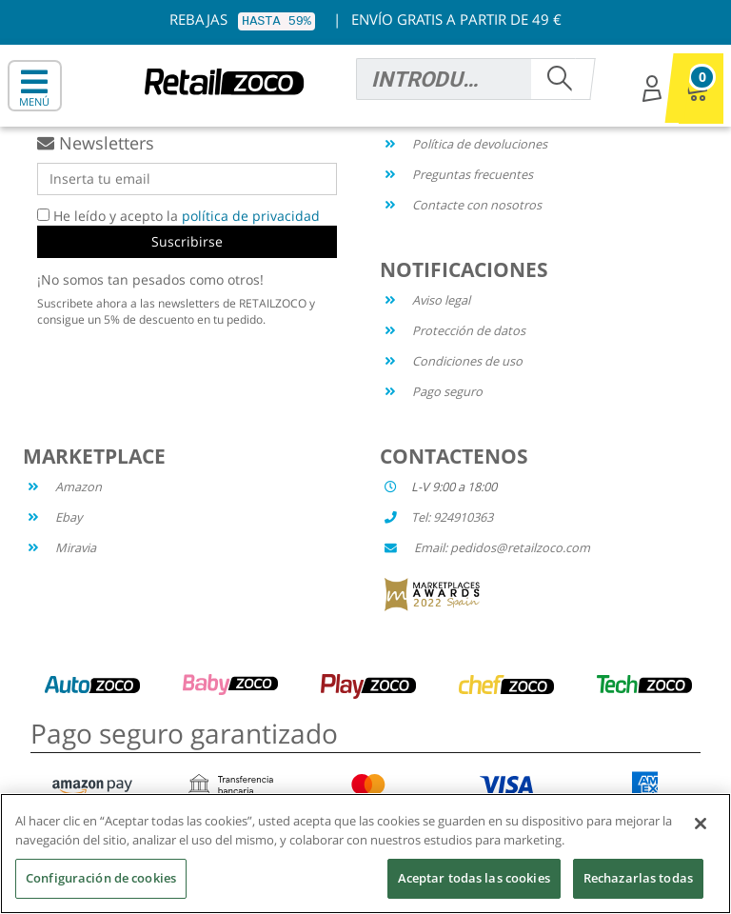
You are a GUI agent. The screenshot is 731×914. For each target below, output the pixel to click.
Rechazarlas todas (638, 877)
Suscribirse (187, 241)
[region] (365, 853)
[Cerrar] (700, 823)
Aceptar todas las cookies (474, 877)
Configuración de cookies (101, 877)
